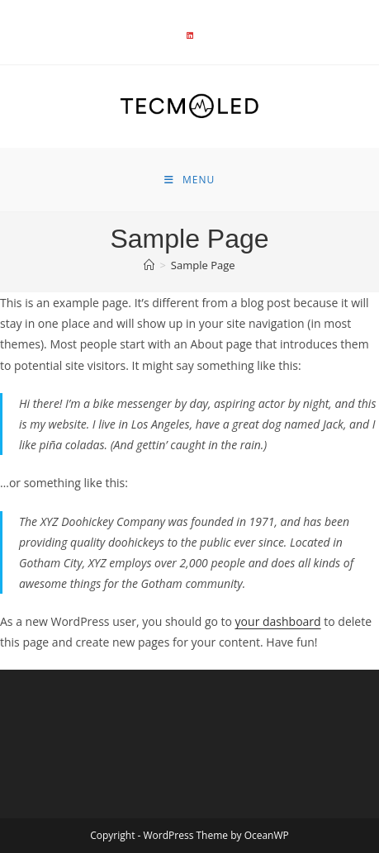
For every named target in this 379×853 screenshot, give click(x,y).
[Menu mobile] (189, 179)
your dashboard (278, 621)
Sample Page (203, 265)
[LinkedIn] (190, 35)
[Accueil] (149, 265)
